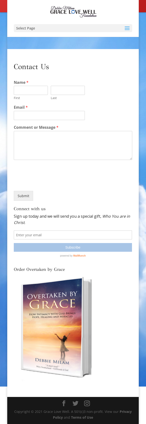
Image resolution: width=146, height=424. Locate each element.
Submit (23, 196)
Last (54, 98)
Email (21, 107)
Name (21, 82)
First (17, 98)
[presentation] (50, 183)
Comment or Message (36, 127)
